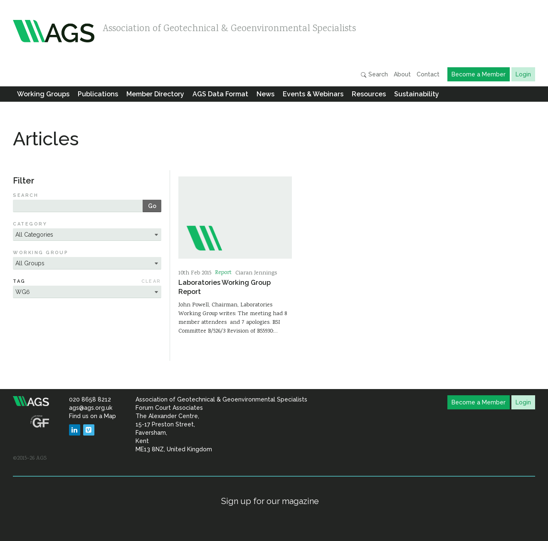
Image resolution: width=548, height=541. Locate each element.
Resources (369, 94)
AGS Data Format (220, 94)
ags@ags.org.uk (90, 407)
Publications (98, 94)
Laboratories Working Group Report (224, 287)
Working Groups (43, 94)
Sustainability (416, 94)
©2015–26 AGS (30, 458)
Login (523, 74)
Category (30, 224)
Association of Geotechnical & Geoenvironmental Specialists (229, 29)
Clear (151, 281)
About (402, 74)
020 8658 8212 (90, 399)
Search (374, 74)
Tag (19, 281)
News (265, 94)
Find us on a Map (92, 416)
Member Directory (155, 94)
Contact (428, 74)
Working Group (40, 252)
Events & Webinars (313, 94)
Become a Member (479, 74)
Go (152, 206)
